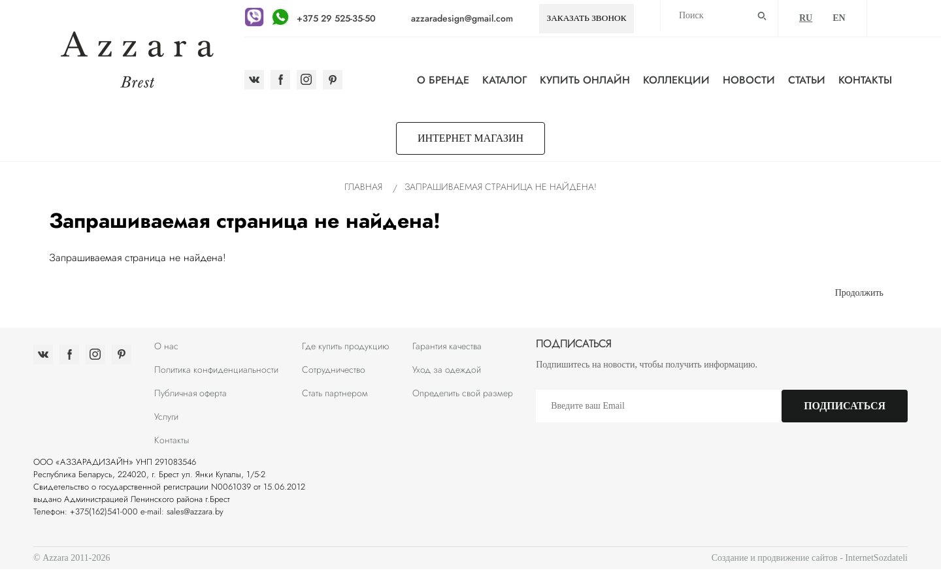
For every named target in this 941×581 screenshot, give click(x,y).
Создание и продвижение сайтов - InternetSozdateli (810, 558)
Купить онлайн (585, 79)
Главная (363, 186)
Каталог (504, 79)
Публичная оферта (190, 393)
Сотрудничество (333, 369)
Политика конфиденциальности (216, 369)
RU (805, 18)
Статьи (806, 79)
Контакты (865, 79)
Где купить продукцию (345, 346)
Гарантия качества (447, 346)
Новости (749, 79)
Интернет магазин (470, 138)
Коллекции (676, 79)
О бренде (443, 79)
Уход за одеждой (446, 369)
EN (839, 18)
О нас (166, 346)
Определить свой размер (462, 393)
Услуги (166, 416)
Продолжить (859, 293)
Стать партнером (335, 393)
